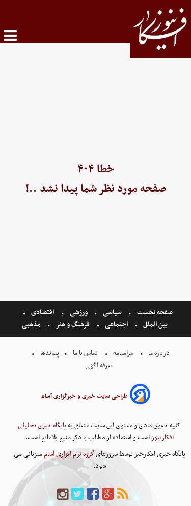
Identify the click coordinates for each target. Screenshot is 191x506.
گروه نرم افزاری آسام (68, 454)
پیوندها (49, 353)
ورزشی (78, 312)
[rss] (122, 494)
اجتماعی (116, 325)
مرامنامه (123, 353)
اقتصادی (43, 312)
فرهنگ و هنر (72, 325)
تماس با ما (85, 353)
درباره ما (159, 353)
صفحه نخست (154, 312)
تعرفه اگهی (99, 365)
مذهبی (32, 325)
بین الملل (155, 325)
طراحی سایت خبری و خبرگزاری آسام (84, 396)
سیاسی (112, 312)
